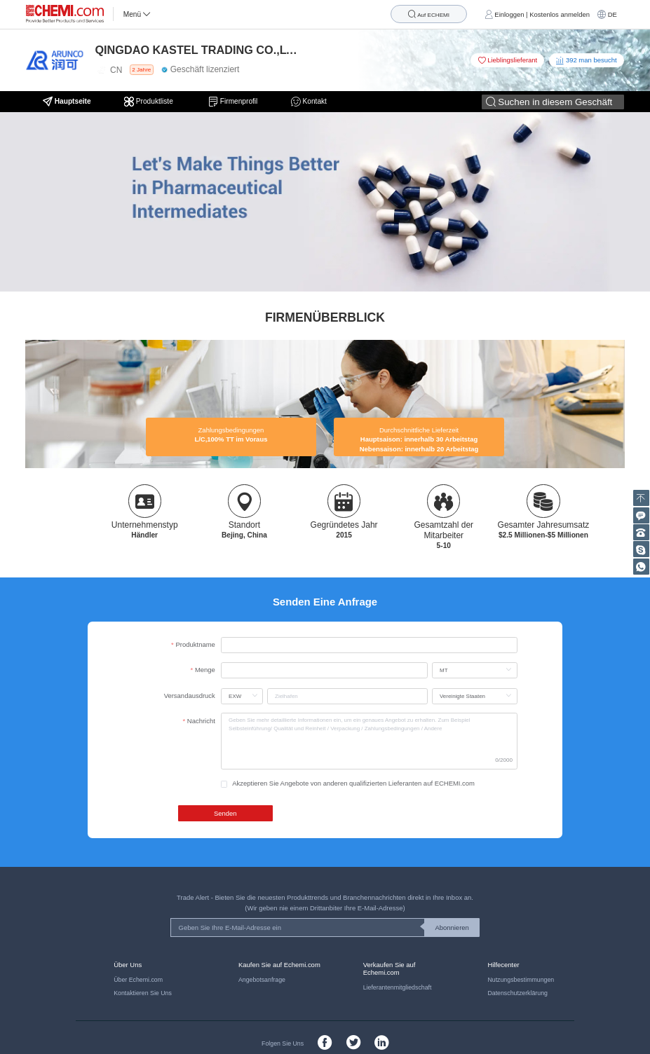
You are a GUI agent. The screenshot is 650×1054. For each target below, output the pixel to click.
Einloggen (509, 14)
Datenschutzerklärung (517, 993)
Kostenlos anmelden (559, 14)
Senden (225, 813)
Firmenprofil (232, 102)
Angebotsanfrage (261, 979)
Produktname (195, 644)
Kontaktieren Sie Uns (143, 993)
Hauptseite (67, 102)
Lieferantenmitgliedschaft (397, 987)
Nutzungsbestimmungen (520, 979)
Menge (205, 669)
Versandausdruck (189, 695)
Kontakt (309, 102)
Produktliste (149, 102)
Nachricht (201, 721)
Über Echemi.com (138, 979)
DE (612, 14)
